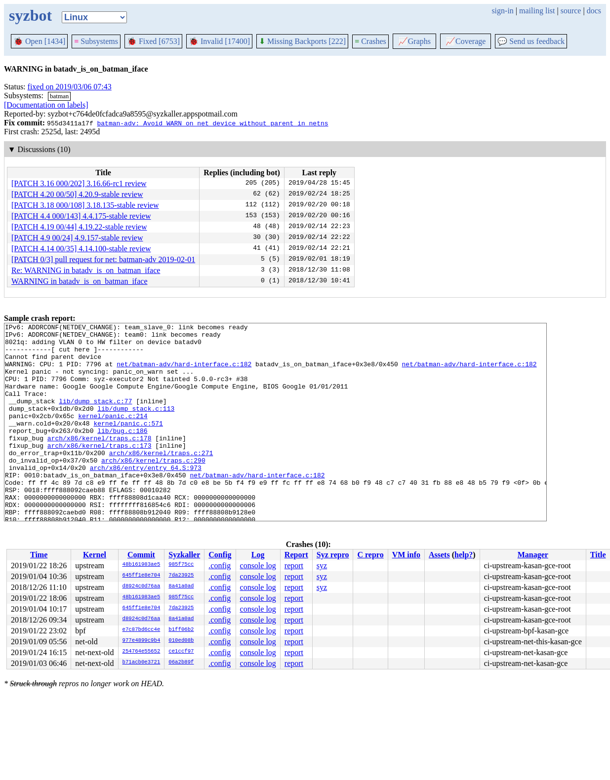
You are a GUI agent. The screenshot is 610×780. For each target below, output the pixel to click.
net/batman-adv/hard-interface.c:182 (184, 372)
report (294, 565)
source (571, 10)
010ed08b (181, 640)
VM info (406, 554)
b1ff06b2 (181, 629)
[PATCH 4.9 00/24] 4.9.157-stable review (77, 238)
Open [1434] (39, 41)
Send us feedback (531, 41)
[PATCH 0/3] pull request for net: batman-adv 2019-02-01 (103, 259)
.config (219, 565)
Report (296, 554)
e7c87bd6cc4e (141, 629)
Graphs (414, 41)
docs (594, 10)
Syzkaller (184, 554)
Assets (439, 554)
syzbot (30, 15)
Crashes (370, 41)
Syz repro (333, 554)
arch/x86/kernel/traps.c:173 (99, 470)
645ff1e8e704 (141, 575)
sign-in (502, 10)
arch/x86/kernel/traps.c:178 (99, 461)
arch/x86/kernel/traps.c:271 (161, 479)
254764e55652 (141, 651)
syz (322, 565)
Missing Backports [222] (302, 41)
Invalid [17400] (219, 41)
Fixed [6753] (153, 41)
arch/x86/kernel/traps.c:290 (153, 488)
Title (598, 554)
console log (258, 565)
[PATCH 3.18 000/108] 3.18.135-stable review (85, 205)
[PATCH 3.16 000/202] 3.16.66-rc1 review (79, 183)
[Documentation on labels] (46, 105)
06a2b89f (181, 662)
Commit (141, 554)
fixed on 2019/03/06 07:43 (70, 86)
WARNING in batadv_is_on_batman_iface (79, 281)
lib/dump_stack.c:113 (135, 426)
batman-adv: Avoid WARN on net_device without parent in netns (212, 122)
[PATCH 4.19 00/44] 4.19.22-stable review (79, 227)
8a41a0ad (181, 586)
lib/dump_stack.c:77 (95, 417)
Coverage (466, 41)
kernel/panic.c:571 (128, 443)
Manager (533, 554)
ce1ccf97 (181, 651)
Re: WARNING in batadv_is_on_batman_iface (85, 270)
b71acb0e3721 (141, 662)
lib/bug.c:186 (122, 452)
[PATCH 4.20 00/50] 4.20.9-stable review (77, 194)
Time (38, 554)
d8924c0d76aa (141, 586)
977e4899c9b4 (141, 640)
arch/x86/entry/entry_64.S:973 (146, 497)
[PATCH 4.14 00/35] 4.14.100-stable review (81, 248)
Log (258, 554)
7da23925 (181, 575)
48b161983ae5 (141, 564)
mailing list (537, 10)
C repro (370, 554)
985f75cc (181, 564)
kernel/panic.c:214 (112, 434)
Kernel (94, 554)
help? (463, 554)
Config (219, 554)
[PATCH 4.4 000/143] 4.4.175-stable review (81, 216)
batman (59, 96)
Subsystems (96, 41)
